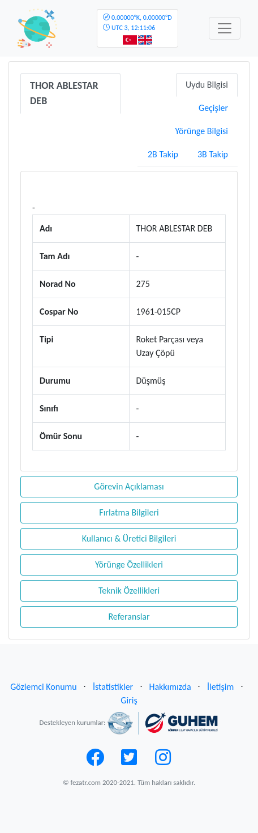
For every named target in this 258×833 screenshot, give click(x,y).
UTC (137, 23)
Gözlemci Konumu (43, 686)
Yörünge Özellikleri (129, 564)
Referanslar (128, 616)
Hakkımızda (170, 686)
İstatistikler (113, 686)
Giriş (129, 700)
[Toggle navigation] (224, 28)
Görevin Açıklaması (129, 486)
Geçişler (213, 107)
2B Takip (163, 154)
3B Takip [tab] (212, 154)
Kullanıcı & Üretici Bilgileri (129, 538)
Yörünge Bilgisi (201, 131)
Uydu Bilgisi (207, 84)
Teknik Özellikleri (129, 590)
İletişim (220, 686)
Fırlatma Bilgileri (128, 512)
